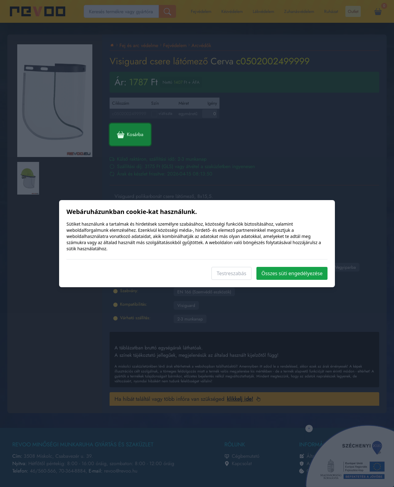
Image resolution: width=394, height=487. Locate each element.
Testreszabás (231, 273)
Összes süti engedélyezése (292, 273)
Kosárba (130, 134)
